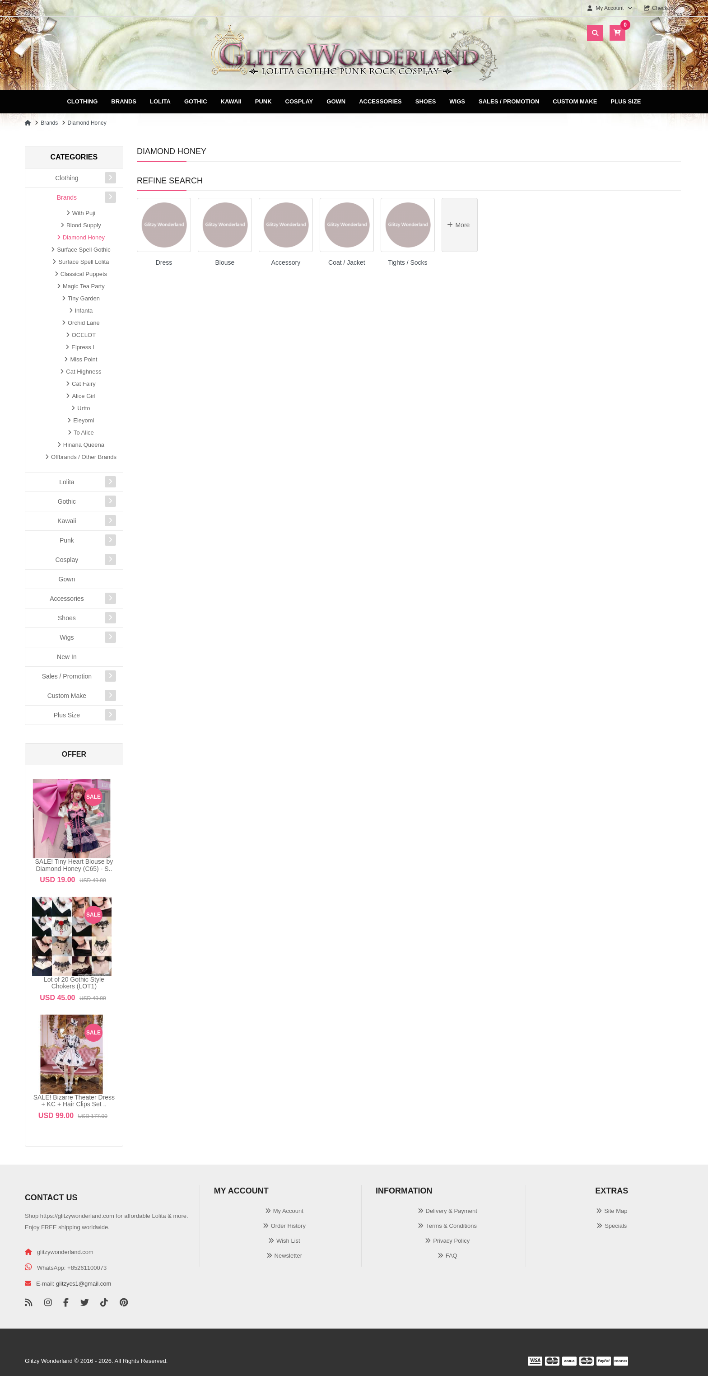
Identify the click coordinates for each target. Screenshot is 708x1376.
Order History (288, 1225)
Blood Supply (83, 225)
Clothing (82, 101)
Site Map (615, 1211)
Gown (335, 101)
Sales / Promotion (509, 101)
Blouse (225, 262)
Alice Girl (83, 396)
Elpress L (83, 347)
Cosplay (299, 101)
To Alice (84, 432)
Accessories (380, 101)
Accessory (286, 262)
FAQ (451, 1255)
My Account (288, 1211)
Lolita (160, 101)
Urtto (83, 408)
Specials (616, 1225)
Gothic (195, 101)
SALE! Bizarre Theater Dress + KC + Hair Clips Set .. (74, 1101)
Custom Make (575, 101)
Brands (123, 101)
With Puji (83, 213)
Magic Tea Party (84, 286)
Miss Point (83, 359)
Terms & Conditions (451, 1225)
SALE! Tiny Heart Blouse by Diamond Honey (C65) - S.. (74, 865)
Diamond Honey (87, 123)
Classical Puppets (84, 274)
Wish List (288, 1240)
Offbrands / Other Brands (83, 457)
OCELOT (84, 335)
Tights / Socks (407, 262)
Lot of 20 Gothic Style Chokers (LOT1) (74, 983)
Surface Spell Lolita (83, 261)
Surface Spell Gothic (84, 249)
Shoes (425, 101)
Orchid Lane (84, 322)
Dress (164, 262)
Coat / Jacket (346, 262)
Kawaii (231, 101)
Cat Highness (83, 371)
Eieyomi (83, 420)
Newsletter (288, 1255)
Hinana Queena (83, 444)
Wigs (457, 101)
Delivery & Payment (451, 1211)
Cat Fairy (84, 383)
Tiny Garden (84, 298)
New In (67, 656)
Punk (263, 101)
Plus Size (625, 101)
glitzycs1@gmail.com (83, 1283)
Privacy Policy (451, 1240)
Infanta (84, 310)
